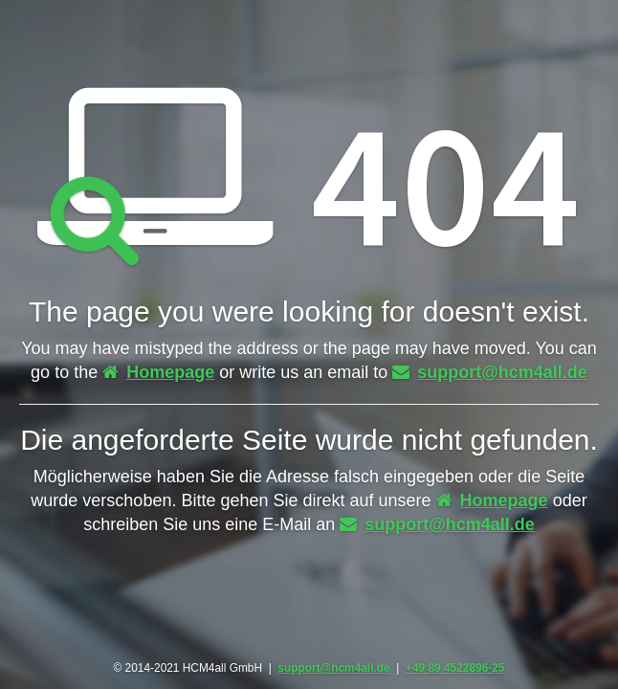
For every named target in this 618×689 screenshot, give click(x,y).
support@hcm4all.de (489, 372)
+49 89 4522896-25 (455, 668)
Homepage (158, 372)
